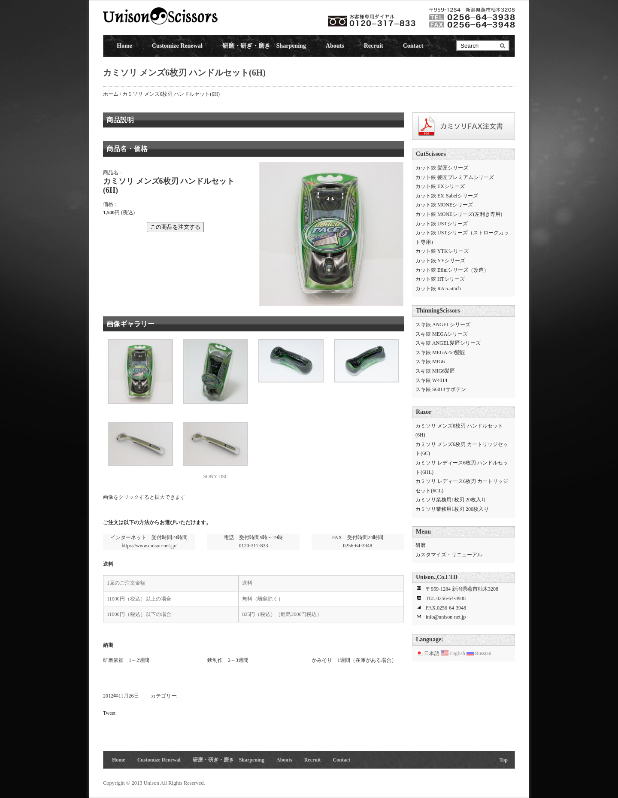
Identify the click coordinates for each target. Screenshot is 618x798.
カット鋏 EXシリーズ (440, 186)
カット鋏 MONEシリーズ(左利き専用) (458, 214)
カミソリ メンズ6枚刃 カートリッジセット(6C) (461, 449)
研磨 (420, 545)
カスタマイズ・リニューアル (448, 555)
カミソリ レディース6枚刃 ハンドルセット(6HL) (461, 467)
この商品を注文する (175, 227)
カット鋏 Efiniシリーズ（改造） (452, 270)
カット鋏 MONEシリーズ (444, 205)
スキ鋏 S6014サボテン (440, 389)
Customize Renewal (177, 45)
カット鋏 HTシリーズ (440, 279)
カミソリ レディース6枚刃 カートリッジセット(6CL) (461, 486)
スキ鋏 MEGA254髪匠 (440, 352)
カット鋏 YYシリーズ (440, 261)
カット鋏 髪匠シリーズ (441, 168)
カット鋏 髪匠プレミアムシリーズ (454, 177)
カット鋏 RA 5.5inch (438, 288)
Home (124, 45)
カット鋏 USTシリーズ (441, 224)
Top (503, 760)
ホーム (110, 94)
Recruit (373, 45)
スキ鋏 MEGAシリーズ (441, 334)
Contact (413, 45)
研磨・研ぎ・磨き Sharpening (264, 45)
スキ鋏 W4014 (431, 380)
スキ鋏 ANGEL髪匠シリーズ (448, 343)
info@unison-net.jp (446, 617)
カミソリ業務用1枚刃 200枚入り (452, 509)
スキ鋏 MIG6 (430, 361)
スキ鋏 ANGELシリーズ (442, 325)
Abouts (335, 45)
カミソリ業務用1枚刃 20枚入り (450, 500)
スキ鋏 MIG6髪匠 (435, 371)
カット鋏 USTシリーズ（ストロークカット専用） (462, 237)
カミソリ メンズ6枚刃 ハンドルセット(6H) (459, 430)
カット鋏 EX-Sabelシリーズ (446, 196)
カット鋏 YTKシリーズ (442, 251)
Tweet (109, 713)
